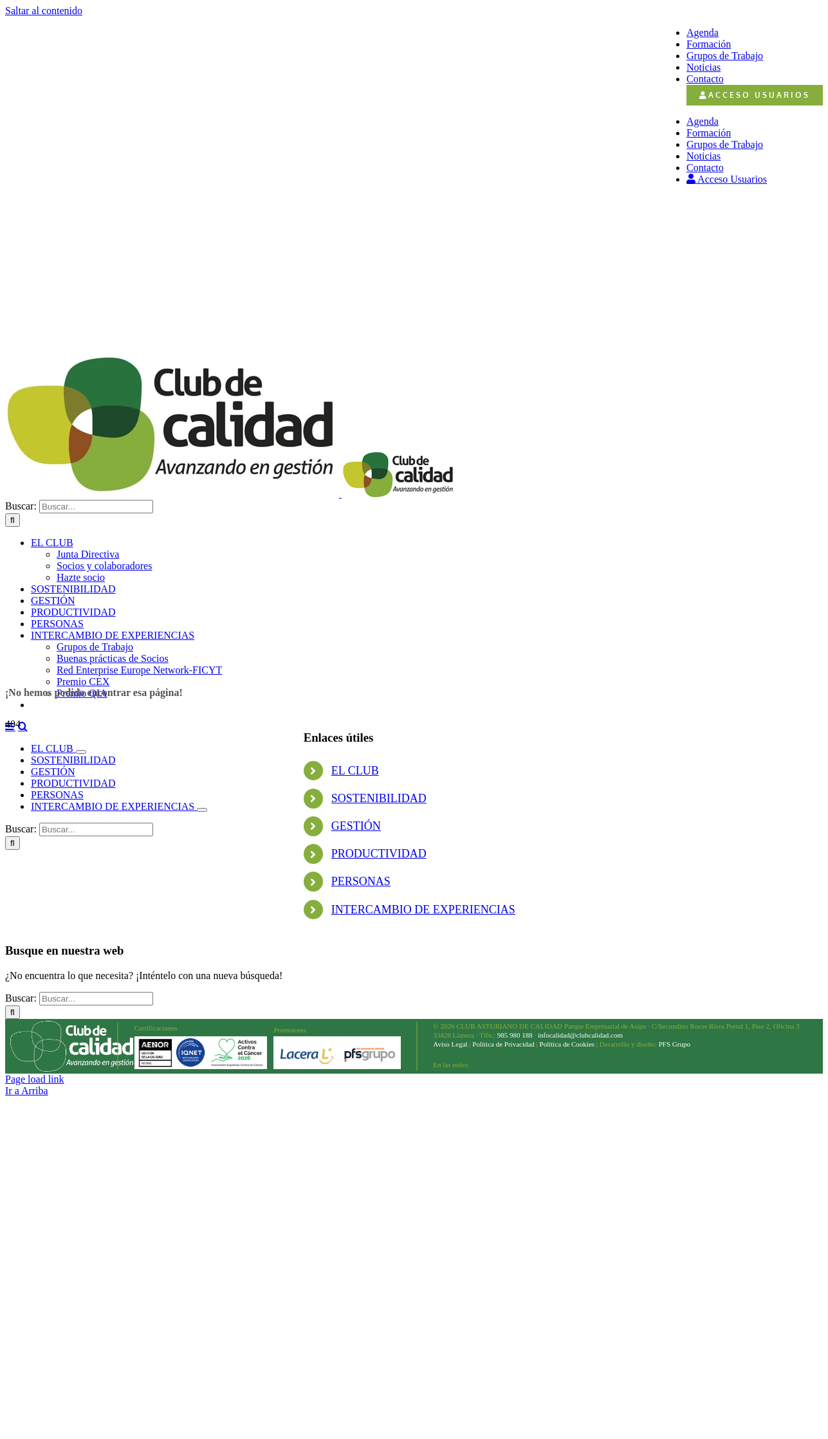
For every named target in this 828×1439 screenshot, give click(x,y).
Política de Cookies (567, 1044)
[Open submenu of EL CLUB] (81, 752)
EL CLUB (355, 770)
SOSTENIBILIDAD (379, 798)
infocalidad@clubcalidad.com (580, 1035)
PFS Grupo (673, 1044)
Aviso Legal (450, 1044)
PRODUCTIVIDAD (379, 853)
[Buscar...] (96, 506)
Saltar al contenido (43, 10)
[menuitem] (754, 95)
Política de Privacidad (503, 1044)
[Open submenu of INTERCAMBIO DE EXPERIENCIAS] (202, 810)
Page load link (34, 1079)
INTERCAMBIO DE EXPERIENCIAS (423, 909)
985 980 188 (515, 1035)
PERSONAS (361, 881)
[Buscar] (12, 520)
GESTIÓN (356, 826)
